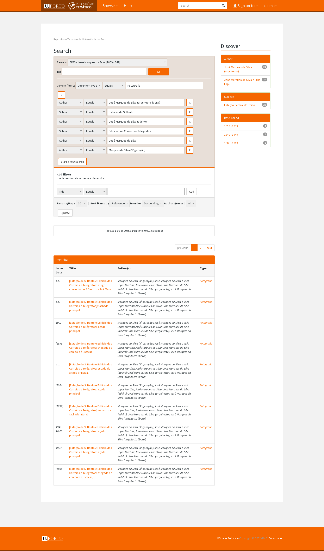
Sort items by (99, 203)
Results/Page (66, 203)
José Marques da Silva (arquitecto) (238, 69)
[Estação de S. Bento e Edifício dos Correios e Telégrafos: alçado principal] (90, 327)
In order (135, 203)
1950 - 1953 (231, 126)
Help (128, 5)
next (209, 248)
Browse (110, 5)
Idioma (270, 5)
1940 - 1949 (231, 134)
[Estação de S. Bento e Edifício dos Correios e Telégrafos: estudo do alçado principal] (90, 368)
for (59, 72)
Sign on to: (247, 5)
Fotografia (206, 281)
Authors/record (174, 203)
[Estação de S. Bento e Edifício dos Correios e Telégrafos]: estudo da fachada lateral (90, 410)
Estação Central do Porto (239, 105)
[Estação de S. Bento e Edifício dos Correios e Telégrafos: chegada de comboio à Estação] (90, 348)
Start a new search (72, 161)
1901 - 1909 (231, 143)
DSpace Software (228, 538)
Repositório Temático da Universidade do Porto (80, 39)
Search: (62, 62)
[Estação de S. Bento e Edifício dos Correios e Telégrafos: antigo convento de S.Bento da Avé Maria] (90, 285)
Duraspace (275, 538)
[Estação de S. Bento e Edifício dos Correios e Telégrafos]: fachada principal (90, 306)
